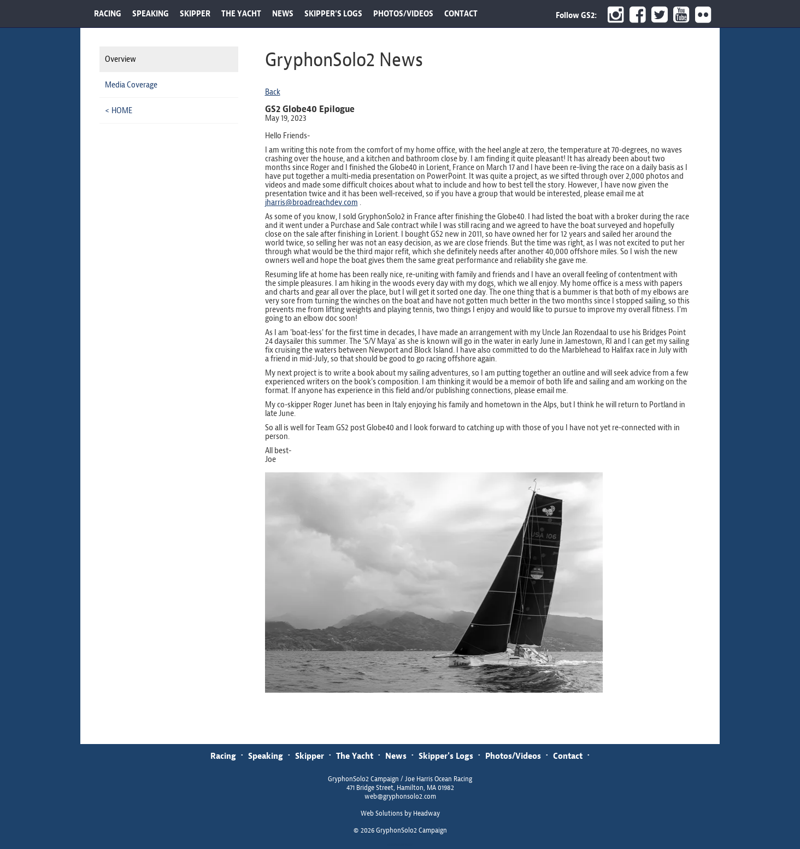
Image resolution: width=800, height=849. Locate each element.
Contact (568, 756)
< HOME (118, 110)
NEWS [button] (282, 13)
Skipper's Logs (446, 756)
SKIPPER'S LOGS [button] (333, 13)
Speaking (265, 756)
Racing (223, 756)
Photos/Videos (513, 756)
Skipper (309, 756)
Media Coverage (131, 84)
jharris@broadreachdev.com (311, 202)
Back (272, 91)
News (396, 756)
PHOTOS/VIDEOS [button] (403, 13)
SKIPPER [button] (195, 13)
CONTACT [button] (461, 13)
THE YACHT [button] (241, 13)
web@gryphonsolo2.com (400, 796)
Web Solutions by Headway (400, 813)
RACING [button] (107, 13)
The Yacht (354, 756)
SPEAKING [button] (150, 13)
